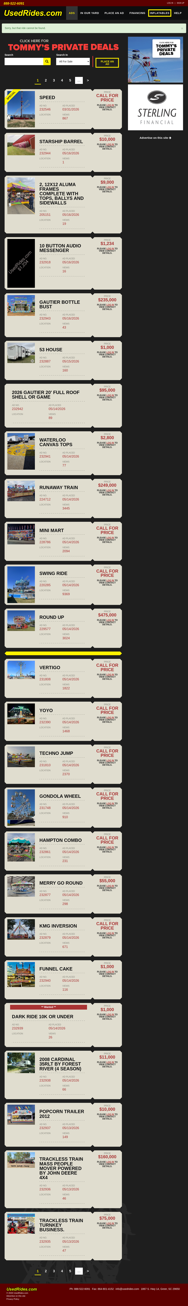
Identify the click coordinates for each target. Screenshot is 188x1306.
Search (9, 54)
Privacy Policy (12, 1299)
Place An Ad (114, 13)
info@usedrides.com (127, 1288)
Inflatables (159, 13)
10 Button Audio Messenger (60, 248)
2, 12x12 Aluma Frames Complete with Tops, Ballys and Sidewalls (61, 194)
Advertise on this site (155, 137)
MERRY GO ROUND (61, 883)
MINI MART (51, 530)
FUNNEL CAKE (56, 968)
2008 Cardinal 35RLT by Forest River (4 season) (60, 1064)
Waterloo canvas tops (56, 442)
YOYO (46, 710)
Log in (170, 3)
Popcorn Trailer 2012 (61, 1114)
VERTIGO (49, 667)
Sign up (180, 3)
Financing (137, 13)
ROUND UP (51, 617)
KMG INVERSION (58, 925)
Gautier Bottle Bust (59, 304)
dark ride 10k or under (42, 1016)
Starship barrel (61, 141)
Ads (72, 13)
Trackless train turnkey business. (61, 1225)
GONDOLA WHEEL (60, 796)
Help (178, 13)
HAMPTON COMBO (60, 840)
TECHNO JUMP (56, 753)
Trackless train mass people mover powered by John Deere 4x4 (61, 1168)
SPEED (47, 97)
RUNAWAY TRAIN (58, 487)
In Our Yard (89, 13)
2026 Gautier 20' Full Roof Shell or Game (45, 395)
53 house (50, 349)
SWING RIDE (53, 573)
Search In (62, 54)
